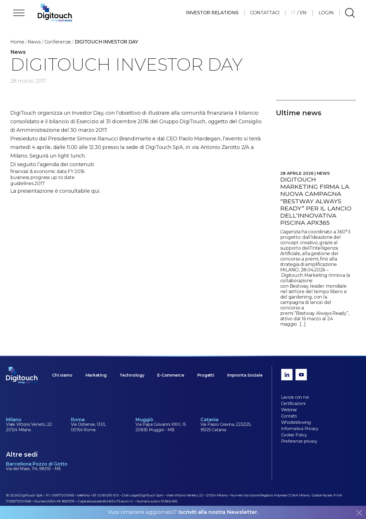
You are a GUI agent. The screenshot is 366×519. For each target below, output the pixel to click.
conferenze (57, 42)
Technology (132, 375)
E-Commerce (170, 375)
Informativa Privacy (300, 428)
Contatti (289, 416)
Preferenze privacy (299, 441)
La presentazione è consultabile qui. (55, 191)
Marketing (96, 375)
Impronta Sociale (244, 375)
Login (326, 12)
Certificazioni (293, 403)
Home (17, 42)
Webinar (289, 409)
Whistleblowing (296, 422)
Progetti (205, 375)
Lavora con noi (295, 397)
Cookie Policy (294, 435)
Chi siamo (62, 375)
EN (303, 12)
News (34, 42)
